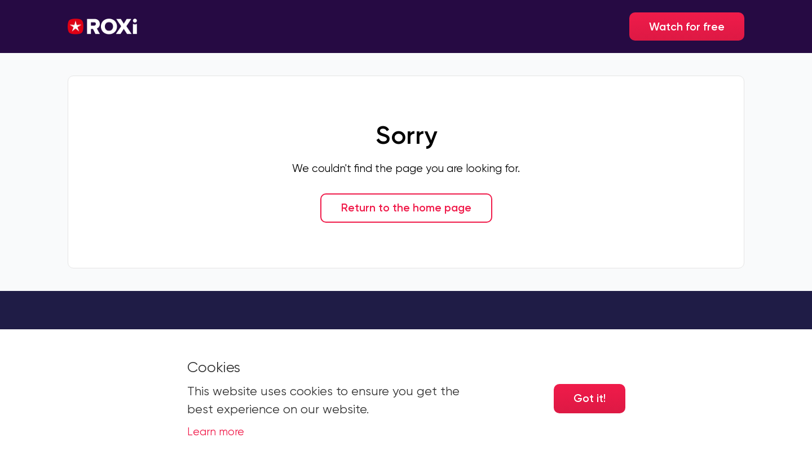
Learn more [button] (215, 432)
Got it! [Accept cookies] (589, 398)
